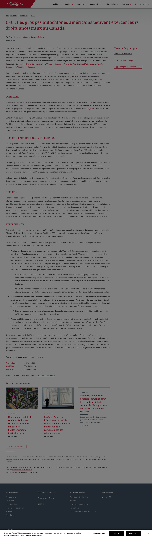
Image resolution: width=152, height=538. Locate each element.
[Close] (148, 533)
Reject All (116, 533)
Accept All (133, 533)
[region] (76, 534)
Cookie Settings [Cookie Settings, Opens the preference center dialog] (99, 533)
